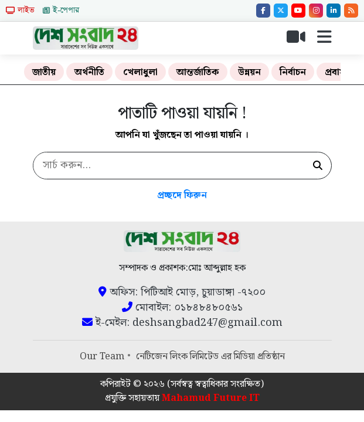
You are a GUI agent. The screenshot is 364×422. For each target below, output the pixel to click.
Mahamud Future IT (211, 398)
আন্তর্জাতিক (197, 72)
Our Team (102, 356)
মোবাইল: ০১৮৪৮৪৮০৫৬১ (182, 307)
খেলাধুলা (140, 72)
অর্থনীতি (89, 72)
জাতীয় (44, 72)
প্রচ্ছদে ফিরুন (182, 195)
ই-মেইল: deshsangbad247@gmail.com (182, 323)
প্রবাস (335, 72)
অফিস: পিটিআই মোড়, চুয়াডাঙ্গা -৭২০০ (182, 292)
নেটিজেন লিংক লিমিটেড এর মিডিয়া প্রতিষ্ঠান (210, 356)
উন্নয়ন (249, 72)
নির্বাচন (293, 72)
